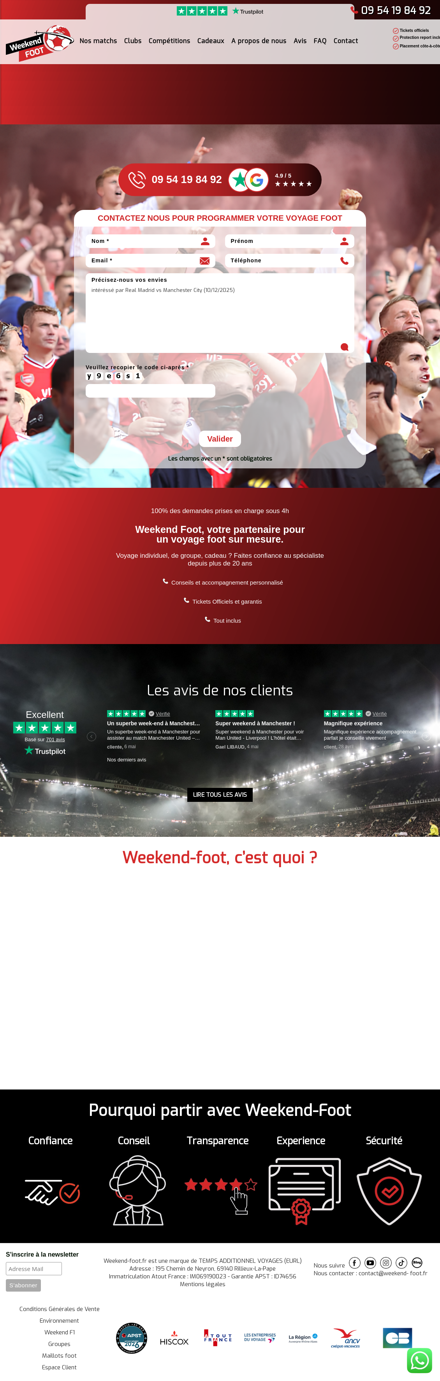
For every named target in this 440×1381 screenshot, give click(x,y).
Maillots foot (59, 1356)
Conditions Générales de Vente (59, 1309)
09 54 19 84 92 (390, 10)
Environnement (59, 1321)
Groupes (59, 1344)
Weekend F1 (59, 1332)
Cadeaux (210, 41)
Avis (300, 41)
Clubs (133, 41)
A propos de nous (259, 41)
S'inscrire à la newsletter (42, 1254)
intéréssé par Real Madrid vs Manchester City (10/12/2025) (220, 319)
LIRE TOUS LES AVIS (220, 795)
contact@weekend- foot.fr (393, 1273)
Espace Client (59, 1367)
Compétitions (169, 41)
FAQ (320, 41)
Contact (346, 41)
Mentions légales (202, 1284)
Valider (220, 439)
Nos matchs (98, 41)
